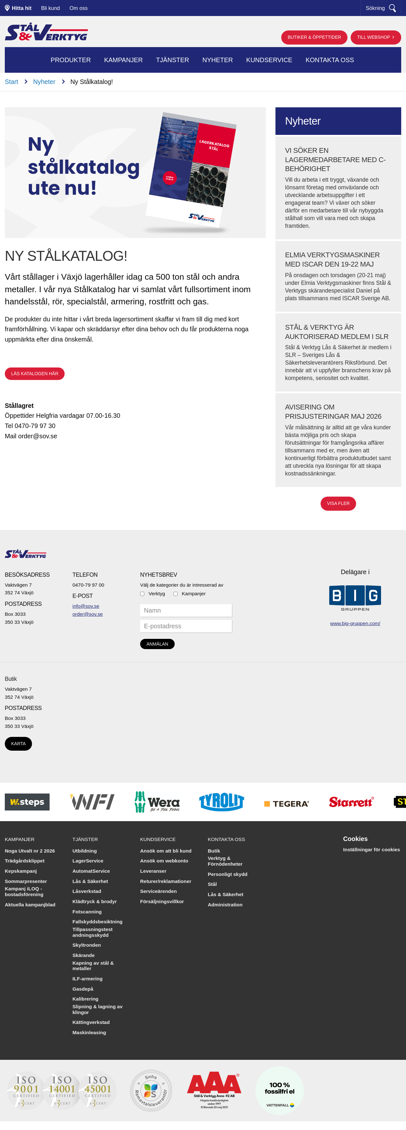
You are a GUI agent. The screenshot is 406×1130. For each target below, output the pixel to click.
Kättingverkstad (91, 1022)
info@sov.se (86, 606)
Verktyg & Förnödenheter (225, 861)
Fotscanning (87, 911)
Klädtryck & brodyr (95, 901)
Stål (212, 884)
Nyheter (217, 59)
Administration (225, 904)
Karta (18, 743)
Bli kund (50, 8)
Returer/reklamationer (165, 881)
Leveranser (153, 871)
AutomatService (91, 871)
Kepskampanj (21, 871)
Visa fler (338, 503)
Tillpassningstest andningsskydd (93, 932)
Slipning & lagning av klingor (98, 1009)
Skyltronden (87, 945)
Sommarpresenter (26, 881)
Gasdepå (83, 989)
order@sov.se (88, 614)
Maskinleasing (89, 1032)
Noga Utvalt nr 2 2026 (30, 851)
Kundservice (269, 59)
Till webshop (374, 37)
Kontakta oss (330, 59)
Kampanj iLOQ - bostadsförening (24, 891)
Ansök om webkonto (164, 860)
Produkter (71, 59)
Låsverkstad (87, 891)
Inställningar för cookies (371, 849)
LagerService (88, 860)
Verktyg (157, 593)
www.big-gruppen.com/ (355, 623)
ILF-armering (88, 978)
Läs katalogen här (34, 373)
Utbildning (85, 851)
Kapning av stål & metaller (93, 965)
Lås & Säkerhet (90, 881)
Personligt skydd (228, 874)
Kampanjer (123, 59)
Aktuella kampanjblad (30, 904)
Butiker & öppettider (314, 37)
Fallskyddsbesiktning (98, 921)
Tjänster (172, 59)
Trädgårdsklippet (24, 860)
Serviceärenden (158, 891)
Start (11, 81)
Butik (11, 679)
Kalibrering (86, 999)
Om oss (78, 8)
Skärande (84, 955)
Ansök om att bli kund (166, 851)
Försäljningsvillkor (162, 901)
